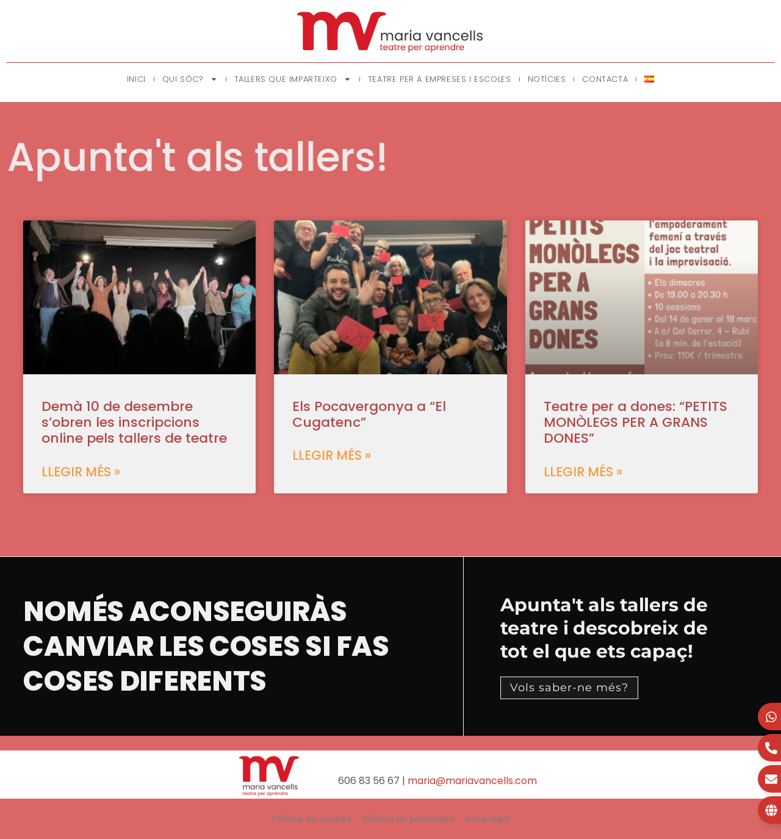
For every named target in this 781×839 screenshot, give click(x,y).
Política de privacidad (408, 819)
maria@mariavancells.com (472, 781)
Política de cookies (311, 819)
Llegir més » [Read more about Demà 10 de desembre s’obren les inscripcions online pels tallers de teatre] (80, 472)
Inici (136, 79)
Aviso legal (487, 819)
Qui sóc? (190, 79)
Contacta (605, 79)
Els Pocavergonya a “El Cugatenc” (369, 414)
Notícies (547, 79)
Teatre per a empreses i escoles (439, 79)
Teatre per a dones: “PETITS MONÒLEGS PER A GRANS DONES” (635, 422)
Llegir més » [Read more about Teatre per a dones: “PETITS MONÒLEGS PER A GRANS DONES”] (583, 472)
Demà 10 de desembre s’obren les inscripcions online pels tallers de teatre (134, 422)
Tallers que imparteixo (292, 79)
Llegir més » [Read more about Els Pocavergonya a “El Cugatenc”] (331, 455)
